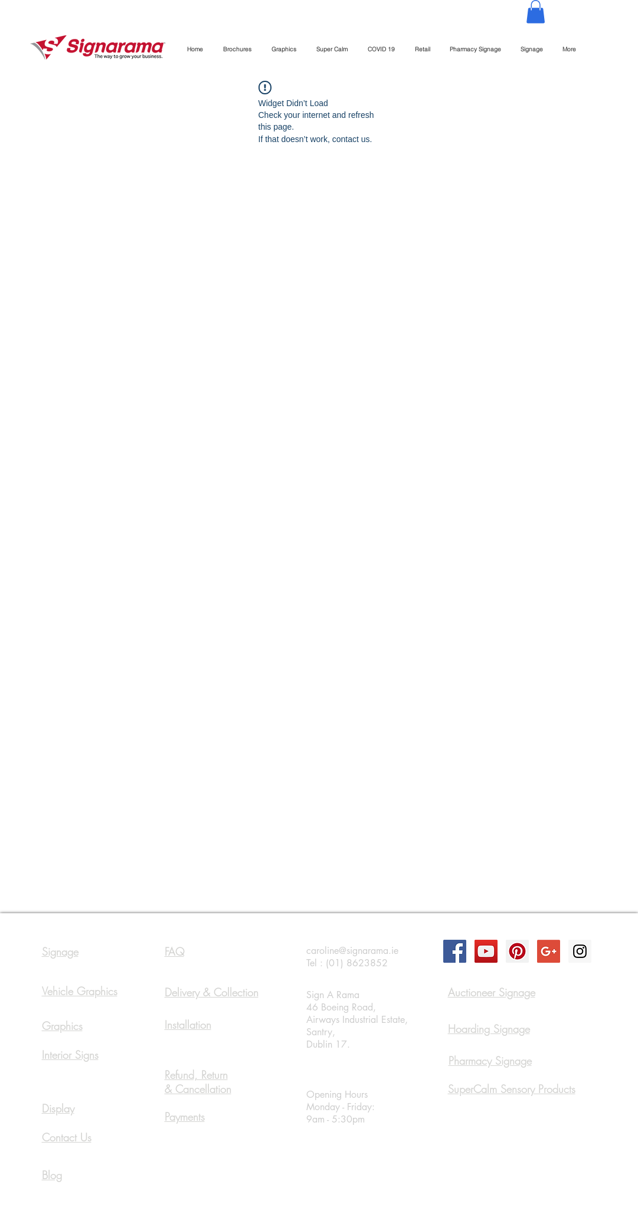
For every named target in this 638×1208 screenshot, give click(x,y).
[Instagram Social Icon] (579, 951)
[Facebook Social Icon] (454, 951)
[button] (535, 11)
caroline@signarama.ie (352, 950)
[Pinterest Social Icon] (517, 951)
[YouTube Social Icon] (486, 951)
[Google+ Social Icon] (548, 951)
